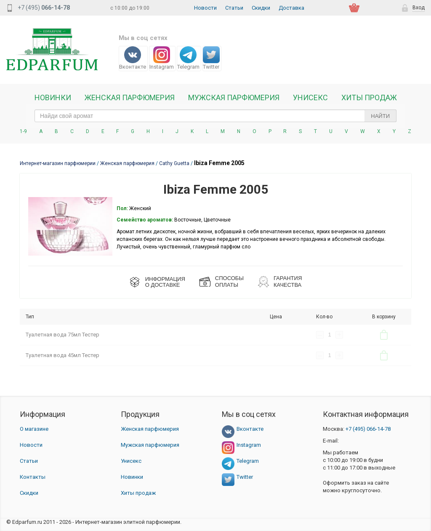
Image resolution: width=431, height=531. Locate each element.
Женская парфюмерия (150, 429)
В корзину (384, 335)
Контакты (32, 477)
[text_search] (215, 115)
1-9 (23, 131)
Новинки (53, 97)
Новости (205, 8)
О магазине (34, 429)
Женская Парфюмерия (130, 97)
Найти (380, 116)
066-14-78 (368, 429)
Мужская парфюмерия (233, 97)
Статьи (234, 8)
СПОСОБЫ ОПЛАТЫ (229, 281)
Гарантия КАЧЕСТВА (288, 281)
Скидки (261, 8)
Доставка (291, 8)
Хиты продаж (369, 97)
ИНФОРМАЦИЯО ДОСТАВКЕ (165, 282)
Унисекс (310, 97)
